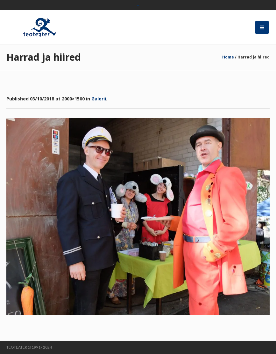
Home (228, 57)
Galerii (98, 99)
